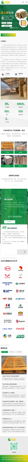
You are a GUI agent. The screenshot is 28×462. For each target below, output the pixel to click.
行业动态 (18, 393)
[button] (2, 18)
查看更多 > (9, 70)
